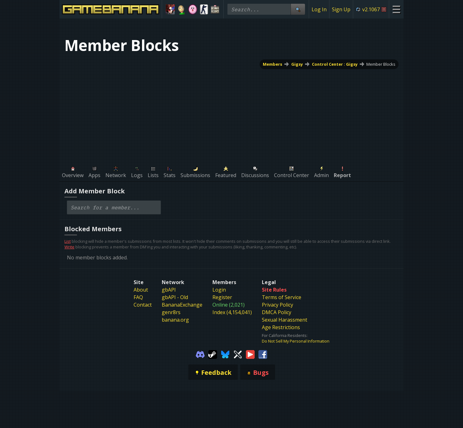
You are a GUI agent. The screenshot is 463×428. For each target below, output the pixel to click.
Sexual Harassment (284, 319)
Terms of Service (281, 297)
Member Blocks (380, 64)
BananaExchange (182, 304)
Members (272, 64)
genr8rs (171, 312)
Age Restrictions (281, 327)
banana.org (175, 319)
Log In (319, 9)
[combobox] (114, 207)
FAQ (138, 297)
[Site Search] (298, 9)
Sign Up (341, 9)
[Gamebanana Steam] (213, 353)
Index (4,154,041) (232, 312)
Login (219, 289)
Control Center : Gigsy (335, 64)
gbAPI (169, 289)
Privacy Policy (277, 304)
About (141, 289)
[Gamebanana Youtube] (250, 353)
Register (222, 297)
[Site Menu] (396, 9)
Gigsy (297, 64)
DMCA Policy (276, 312)
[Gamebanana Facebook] (263, 353)
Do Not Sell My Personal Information (295, 341)
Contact (143, 304)
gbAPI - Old (175, 297)
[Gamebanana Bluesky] (225, 353)
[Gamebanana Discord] (200, 353)
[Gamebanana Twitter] (238, 353)
